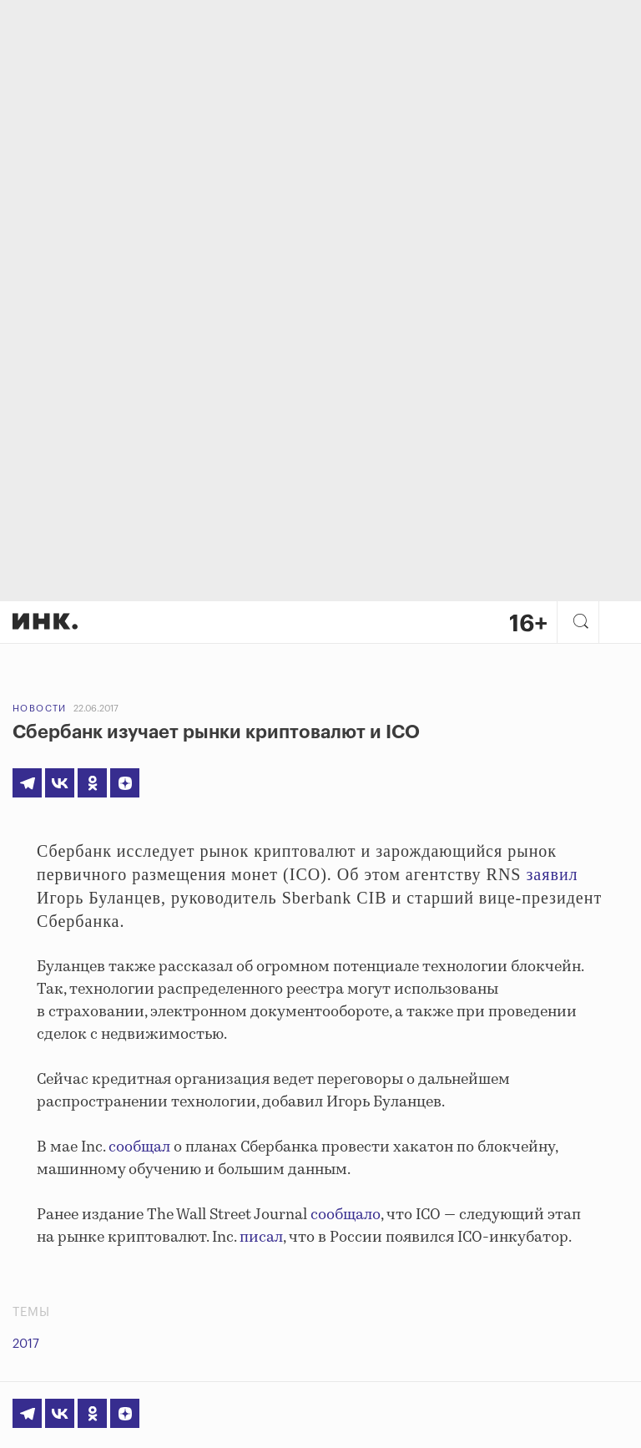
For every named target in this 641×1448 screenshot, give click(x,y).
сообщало (345, 1215)
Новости (40, 708)
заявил (552, 874)
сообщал (139, 1147)
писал (261, 1237)
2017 (26, 1344)
